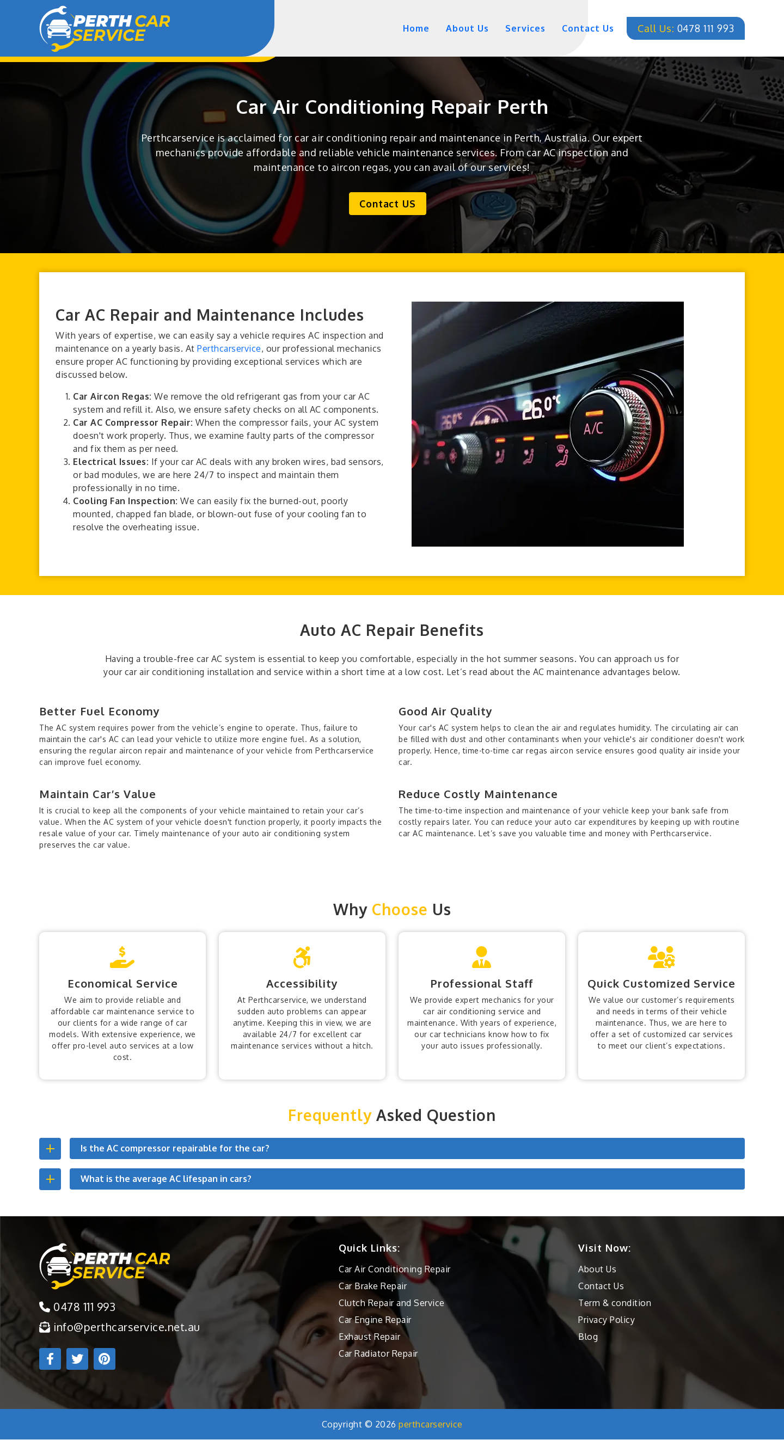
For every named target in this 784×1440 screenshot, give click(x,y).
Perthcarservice (229, 349)
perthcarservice (431, 1424)
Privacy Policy (606, 1320)
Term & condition (614, 1303)
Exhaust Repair (369, 1337)
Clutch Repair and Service (392, 1303)
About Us (597, 1269)
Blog (588, 1337)
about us (461, 28)
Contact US (388, 204)
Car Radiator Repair (378, 1354)
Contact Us (601, 1286)
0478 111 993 (683, 28)
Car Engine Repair (375, 1320)
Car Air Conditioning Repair (395, 1269)
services (520, 28)
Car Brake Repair (373, 1286)
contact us (582, 28)
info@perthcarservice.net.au (119, 1327)
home (410, 28)
